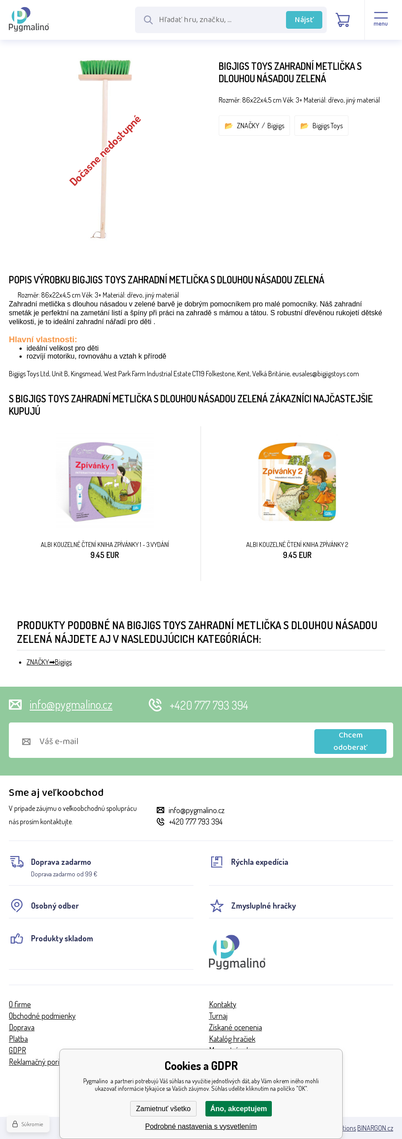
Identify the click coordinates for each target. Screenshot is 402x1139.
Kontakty (222, 1004)
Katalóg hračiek (232, 1038)
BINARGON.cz (375, 1128)
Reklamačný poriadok (41, 1061)
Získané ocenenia (235, 1027)
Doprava (22, 1027)
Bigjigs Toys (328, 125)
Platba (18, 1038)
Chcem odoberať (350, 741)
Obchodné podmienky (42, 1016)
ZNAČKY (248, 125)
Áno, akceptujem (238, 1108)
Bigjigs (275, 125)
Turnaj (218, 1016)
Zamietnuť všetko (163, 1108)
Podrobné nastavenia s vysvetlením (201, 1126)
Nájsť (304, 20)
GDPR (17, 1050)
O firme (20, 1004)
